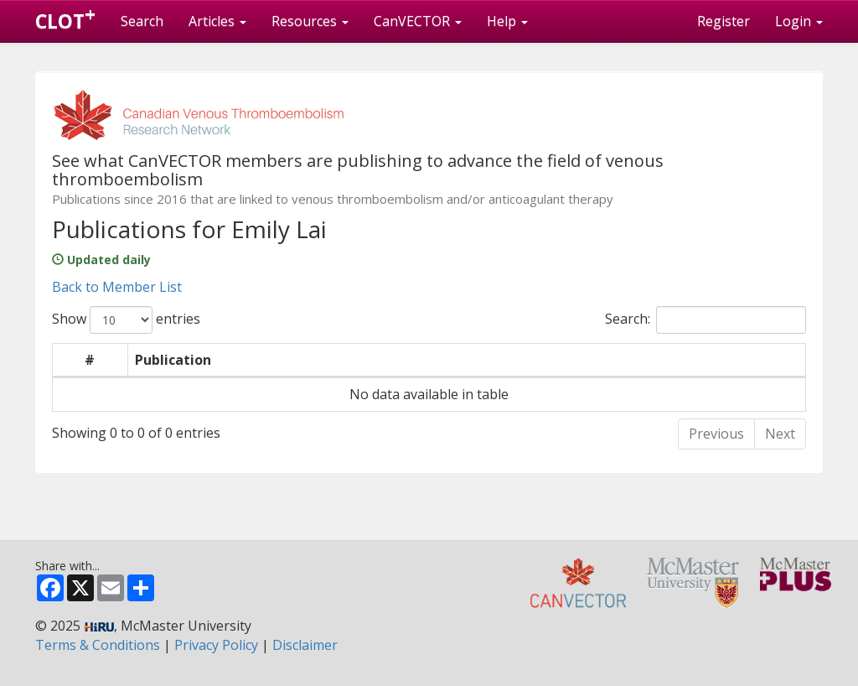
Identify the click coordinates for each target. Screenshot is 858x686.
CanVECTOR (418, 21)
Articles (217, 21)
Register (723, 21)
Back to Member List (117, 287)
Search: (705, 320)
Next (780, 433)
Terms (97, 645)
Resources (310, 21)
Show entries (126, 320)
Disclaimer (305, 645)
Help (507, 21)
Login (799, 21)
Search (142, 21)
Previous (716, 433)
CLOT (65, 17)
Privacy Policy (216, 645)
